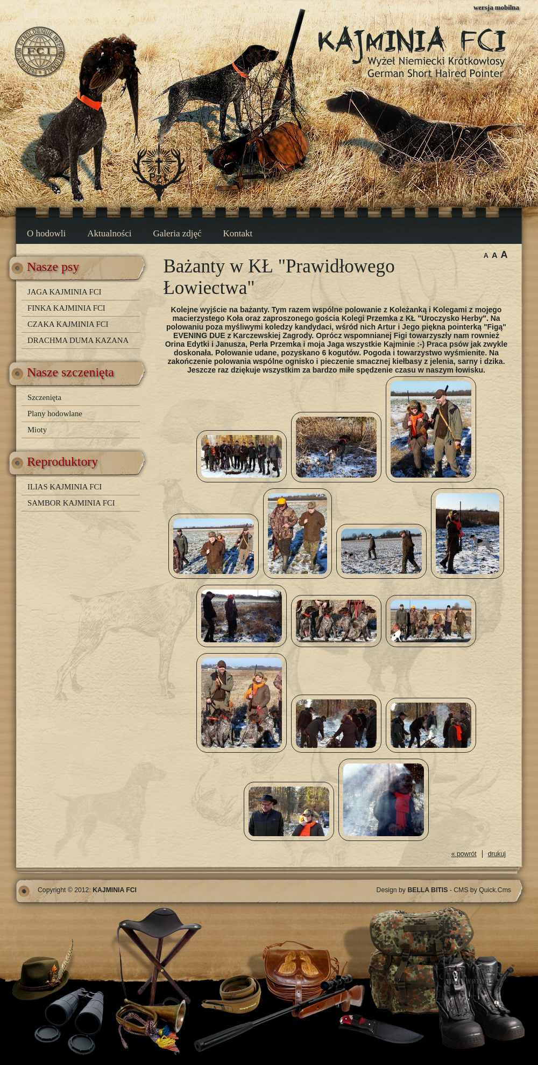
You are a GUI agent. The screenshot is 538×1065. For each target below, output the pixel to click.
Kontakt (238, 233)
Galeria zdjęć (177, 233)
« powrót (464, 854)
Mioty (37, 429)
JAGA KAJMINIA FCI (64, 292)
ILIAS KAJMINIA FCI (64, 486)
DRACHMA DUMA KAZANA (78, 340)
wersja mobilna (496, 7)
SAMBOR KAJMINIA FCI (71, 503)
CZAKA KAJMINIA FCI (67, 324)
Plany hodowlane (54, 413)
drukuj (497, 854)
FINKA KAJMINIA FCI (66, 308)
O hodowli (46, 233)
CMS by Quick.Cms (482, 890)
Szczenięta (44, 397)
